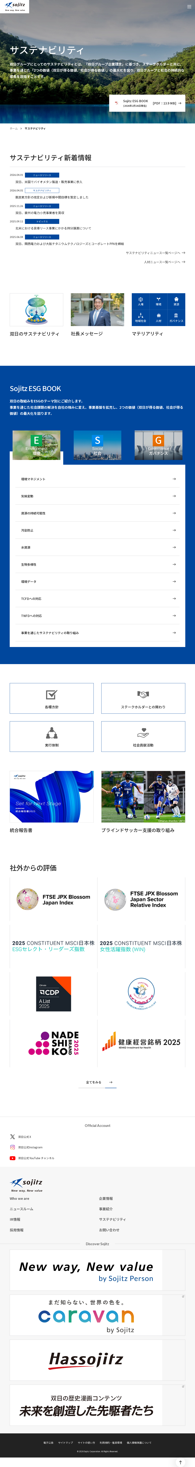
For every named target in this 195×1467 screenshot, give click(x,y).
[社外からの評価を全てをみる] (97, 1082)
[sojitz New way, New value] (14, 6)
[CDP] (53, 899)
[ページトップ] (180, 1462)
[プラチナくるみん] (141, 994)
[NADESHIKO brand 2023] (53, 1043)
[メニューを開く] (189, 6)
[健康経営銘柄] (141, 1041)
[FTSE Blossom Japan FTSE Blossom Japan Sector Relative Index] (53, 994)
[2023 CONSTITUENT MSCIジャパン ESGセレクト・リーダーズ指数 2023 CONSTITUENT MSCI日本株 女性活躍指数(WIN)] (53, 946)
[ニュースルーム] (155, 253)
